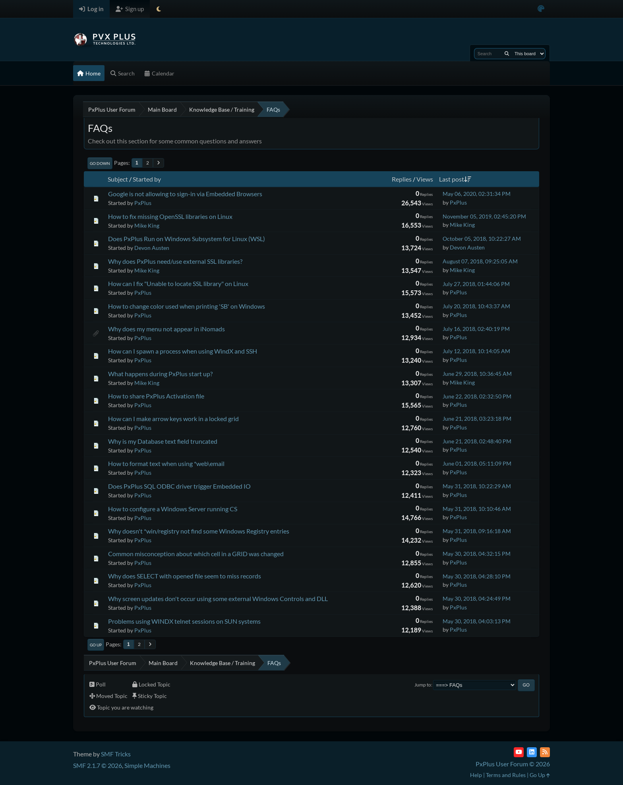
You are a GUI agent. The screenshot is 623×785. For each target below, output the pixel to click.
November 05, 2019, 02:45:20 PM (484, 216)
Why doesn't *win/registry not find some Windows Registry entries (198, 531)
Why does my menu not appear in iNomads (166, 329)
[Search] (507, 53)
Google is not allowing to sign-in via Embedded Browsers (185, 193)
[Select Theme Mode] (159, 9)
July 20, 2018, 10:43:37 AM (476, 306)
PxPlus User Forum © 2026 (513, 764)
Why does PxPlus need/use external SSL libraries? (175, 261)
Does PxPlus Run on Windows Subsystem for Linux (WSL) (186, 238)
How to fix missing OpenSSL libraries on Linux (170, 216)
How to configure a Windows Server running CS (172, 508)
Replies (402, 179)
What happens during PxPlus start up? (160, 373)
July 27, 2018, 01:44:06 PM (476, 283)
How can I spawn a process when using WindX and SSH (182, 351)
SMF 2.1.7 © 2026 (97, 765)
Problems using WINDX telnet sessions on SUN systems (184, 621)
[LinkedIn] (532, 752)
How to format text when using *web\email (166, 463)
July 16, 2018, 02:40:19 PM (476, 328)
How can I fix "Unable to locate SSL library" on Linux (178, 283)
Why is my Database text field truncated (162, 441)
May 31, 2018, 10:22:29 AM (477, 486)
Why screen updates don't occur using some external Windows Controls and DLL (218, 598)
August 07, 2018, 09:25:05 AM (480, 261)
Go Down (100, 163)
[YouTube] (519, 752)
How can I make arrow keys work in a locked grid (173, 418)
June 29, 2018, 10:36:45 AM (477, 373)
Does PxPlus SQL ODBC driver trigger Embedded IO (179, 486)
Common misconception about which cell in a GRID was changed (196, 553)
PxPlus (142, 202)
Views (424, 179)
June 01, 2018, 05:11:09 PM (477, 463)
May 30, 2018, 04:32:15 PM (477, 553)
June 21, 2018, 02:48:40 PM (477, 441)
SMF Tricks (116, 754)
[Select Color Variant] (541, 9)
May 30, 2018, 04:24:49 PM (477, 598)
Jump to (422, 684)
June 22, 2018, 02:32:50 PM (477, 396)
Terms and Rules (506, 774)
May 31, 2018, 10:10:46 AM (477, 508)
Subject (118, 179)
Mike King (146, 225)
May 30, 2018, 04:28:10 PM (477, 576)
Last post (455, 179)
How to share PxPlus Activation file (156, 396)
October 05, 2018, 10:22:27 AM (482, 238)
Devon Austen (151, 247)
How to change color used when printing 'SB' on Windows (186, 306)
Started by (147, 179)
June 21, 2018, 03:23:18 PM (477, 418)
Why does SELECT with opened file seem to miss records (184, 576)
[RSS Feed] (545, 752)
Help (476, 774)
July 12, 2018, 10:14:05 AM (476, 351)
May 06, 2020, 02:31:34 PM (477, 193)
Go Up (96, 644)
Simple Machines (147, 765)
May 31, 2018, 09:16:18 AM (477, 531)
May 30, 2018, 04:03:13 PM (477, 621)
